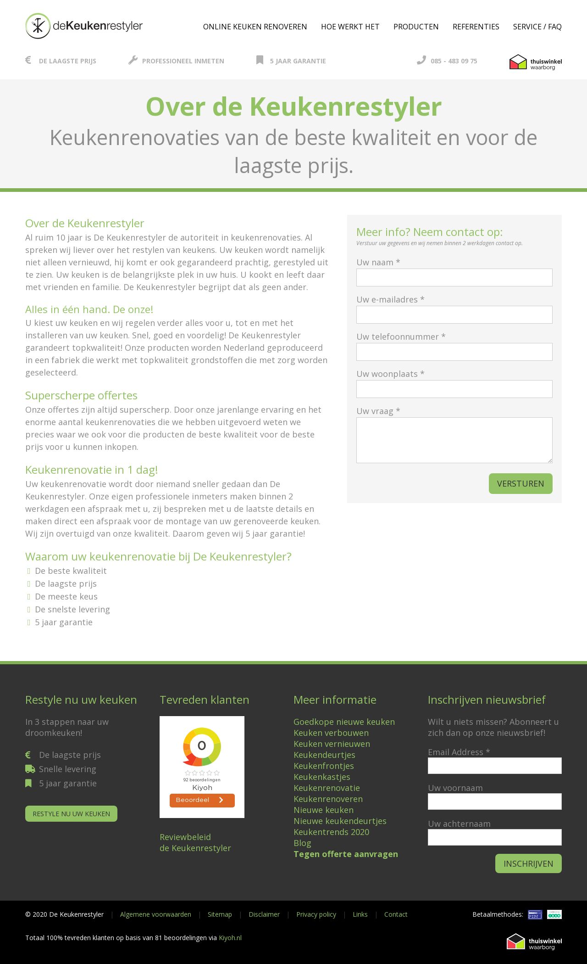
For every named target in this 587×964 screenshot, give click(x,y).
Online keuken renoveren (255, 27)
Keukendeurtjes (324, 754)
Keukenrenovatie (327, 787)
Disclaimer (264, 914)
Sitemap (220, 914)
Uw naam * (454, 270)
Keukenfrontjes (324, 765)
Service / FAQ (537, 27)
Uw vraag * (454, 435)
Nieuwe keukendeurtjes (340, 820)
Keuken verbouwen (331, 732)
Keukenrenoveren (328, 798)
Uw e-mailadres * (454, 307)
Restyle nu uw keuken (71, 813)
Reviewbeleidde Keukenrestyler (195, 842)
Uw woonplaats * (454, 381)
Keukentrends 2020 (331, 831)
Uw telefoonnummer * (454, 344)
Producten (416, 27)
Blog (302, 842)
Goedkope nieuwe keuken (344, 721)
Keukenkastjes (322, 776)
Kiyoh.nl (230, 937)
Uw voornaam (455, 787)
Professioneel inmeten (176, 60)
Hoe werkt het (350, 27)
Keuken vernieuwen (332, 743)
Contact (396, 914)
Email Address (459, 751)
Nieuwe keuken (324, 809)
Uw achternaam (459, 823)
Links (360, 914)
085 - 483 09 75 (447, 60)
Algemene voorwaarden (155, 914)
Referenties (476, 27)
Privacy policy (316, 914)
